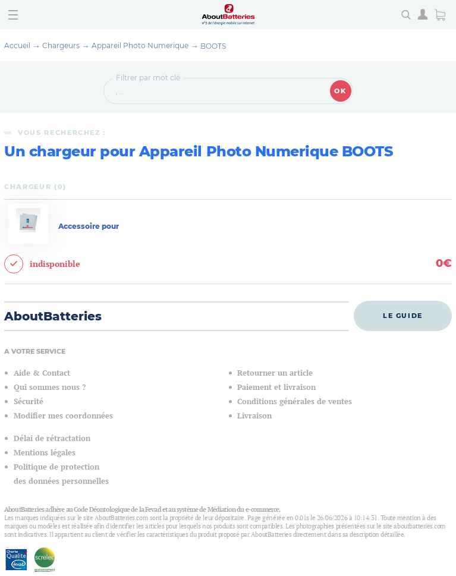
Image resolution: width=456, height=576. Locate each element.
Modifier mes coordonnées (63, 416)
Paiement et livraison (276, 387)
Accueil (17, 45)
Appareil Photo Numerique (140, 45)
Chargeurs (61, 45)
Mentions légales (45, 453)
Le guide (403, 315)
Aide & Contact (42, 373)
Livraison (254, 416)
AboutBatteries (53, 316)
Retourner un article (275, 373)
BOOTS (213, 46)
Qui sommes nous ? (50, 387)
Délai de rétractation (52, 438)
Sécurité (28, 401)
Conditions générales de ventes (294, 401)
